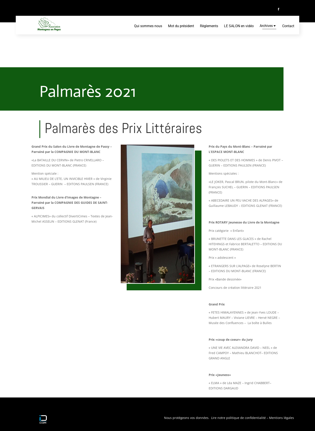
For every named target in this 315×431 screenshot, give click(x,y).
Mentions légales (281, 418)
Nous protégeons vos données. (187, 418)
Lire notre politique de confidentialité (238, 418)
